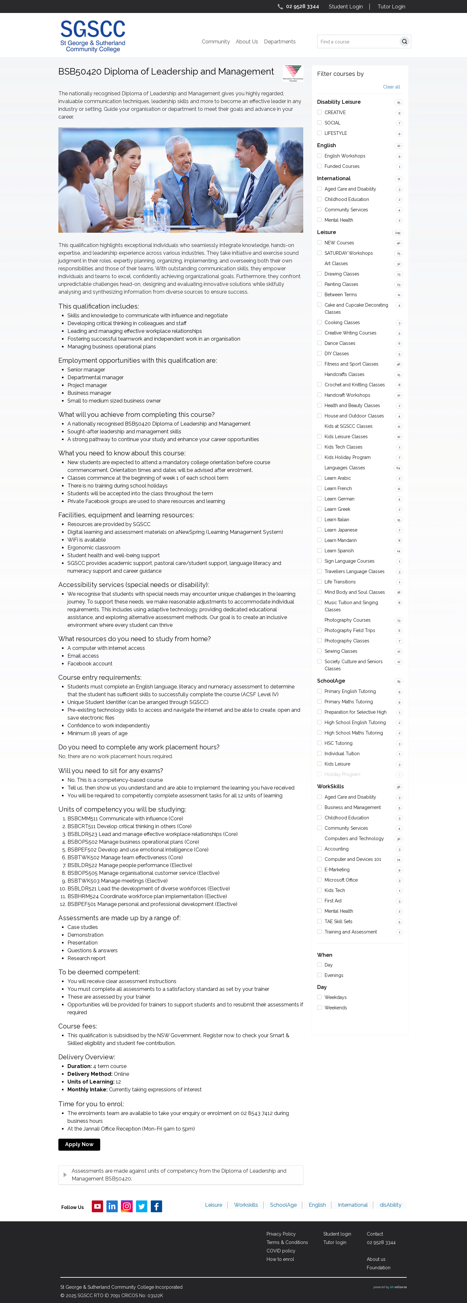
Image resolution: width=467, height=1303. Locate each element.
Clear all (391, 87)
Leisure (326, 232)
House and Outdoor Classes (354, 415)
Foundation (378, 1267)
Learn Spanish (339, 550)
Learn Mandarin (341, 540)
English (326, 145)
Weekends (336, 1007)
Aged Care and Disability (350, 189)
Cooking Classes (342, 322)
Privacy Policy (278, 1234)
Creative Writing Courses (351, 332)
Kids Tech (335, 890)
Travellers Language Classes (355, 571)
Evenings (334, 975)
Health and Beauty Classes (352, 405)
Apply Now (79, 1144)
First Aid (333, 900)
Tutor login (333, 1242)
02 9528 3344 (302, 6)
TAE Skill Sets (339, 921)
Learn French (338, 488)
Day (329, 965)
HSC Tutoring (339, 743)
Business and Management (353, 807)
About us (376, 1259)
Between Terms (341, 294)
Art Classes (336, 263)
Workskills (249, 1206)
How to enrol (278, 1259)
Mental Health (339, 220)
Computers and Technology (354, 838)
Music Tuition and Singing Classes (351, 606)
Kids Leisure (337, 764)
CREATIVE (335, 112)
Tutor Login (391, 7)
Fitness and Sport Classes (351, 364)
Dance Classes (340, 343)
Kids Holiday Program (348, 457)
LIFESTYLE (336, 133)
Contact (375, 1234)
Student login (336, 1234)
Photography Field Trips (350, 630)
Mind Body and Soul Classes (355, 592)
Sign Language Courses (350, 561)
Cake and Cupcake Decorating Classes (356, 308)
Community (216, 42)
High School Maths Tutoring (354, 732)
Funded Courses (342, 166)
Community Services (346, 209)
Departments (280, 42)
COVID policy (278, 1250)
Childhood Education (347, 199)
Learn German (339, 498)
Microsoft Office (341, 880)
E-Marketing (337, 869)
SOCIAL (333, 122)
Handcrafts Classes (345, 374)
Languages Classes (345, 467)
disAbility (391, 1206)
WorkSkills (330, 786)
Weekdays (336, 997)
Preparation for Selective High (356, 712)
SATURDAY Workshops (349, 253)
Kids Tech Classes (344, 447)
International (334, 178)
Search (406, 42)
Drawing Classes (342, 273)
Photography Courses (348, 620)
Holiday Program (342, 774)
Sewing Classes (341, 651)
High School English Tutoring (355, 722)
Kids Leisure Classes (346, 436)
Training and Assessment (351, 931)
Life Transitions (340, 581)
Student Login (346, 7)
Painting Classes (341, 284)
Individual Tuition (342, 753)
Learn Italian (337, 519)
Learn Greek (337, 509)
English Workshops (345, 155)
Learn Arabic (338, 478)
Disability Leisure (339, 102)
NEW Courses (339, 242)
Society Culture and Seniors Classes (354, 665)
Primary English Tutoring (350, 691)
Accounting (337, 848)
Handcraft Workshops (347, 395)
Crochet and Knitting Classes (355, 384)
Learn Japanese (341, 530)
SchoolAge (331, 681)
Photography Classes (347, 640)
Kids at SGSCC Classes (349, 426)
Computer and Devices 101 (353, 859)
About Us (247, 42)
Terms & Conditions (285, 1242)
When (324, 955)
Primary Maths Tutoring (349, 701)
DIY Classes (337, 353)
